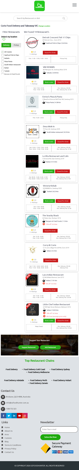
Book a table (49, 82)
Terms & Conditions (11, 445)
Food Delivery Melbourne (38, 372)
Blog (5, 441)
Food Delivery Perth (38, 380)
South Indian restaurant (12, 65)
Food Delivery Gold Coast (34, 369)
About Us (7, 431)
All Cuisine (8, 52)
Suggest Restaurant (28, 347)
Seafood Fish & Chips (11, 55)
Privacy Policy (9, 449)
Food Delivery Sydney (60, 369)
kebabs (7, 58)
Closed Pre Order (50, 53)
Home (6, 427)
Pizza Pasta (8, 61)
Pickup (16, 45)
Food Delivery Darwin (39, 383)
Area (5, 434)
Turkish (6, 71)
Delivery (6, 45)
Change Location (44, 26)
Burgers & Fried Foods (12, 74)
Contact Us (8, 452)
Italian (6, 68)
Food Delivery (11, 369)
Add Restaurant (50, 347)
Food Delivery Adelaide (14, 380)
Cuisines (7, 438)
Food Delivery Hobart (62, 380)
